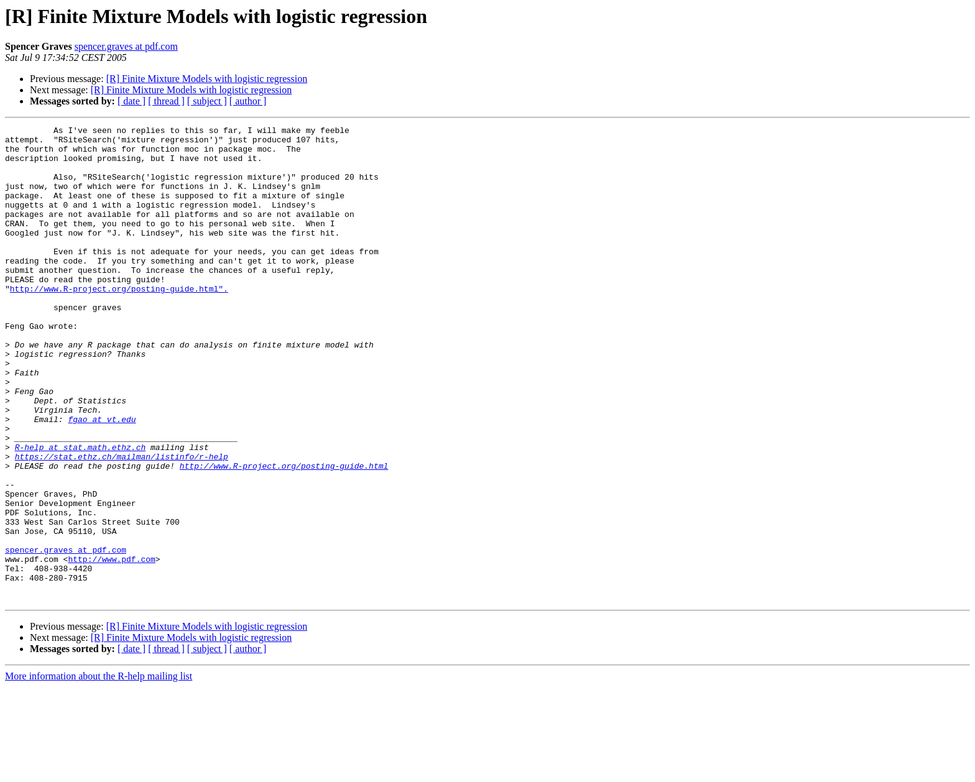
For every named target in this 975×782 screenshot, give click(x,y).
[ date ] (132, 101)
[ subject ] (207, 101)
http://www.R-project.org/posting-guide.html (284, 534)
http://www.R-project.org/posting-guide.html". (119, 322)
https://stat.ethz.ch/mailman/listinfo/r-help (121, 523)
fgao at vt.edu (102, 478)
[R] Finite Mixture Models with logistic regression (207, 78)
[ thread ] (166, 101)
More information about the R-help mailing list (98, 771)
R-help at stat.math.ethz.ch (80, 512)
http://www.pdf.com (111, 646)
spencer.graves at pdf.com (126, 46)
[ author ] (248, 101)
